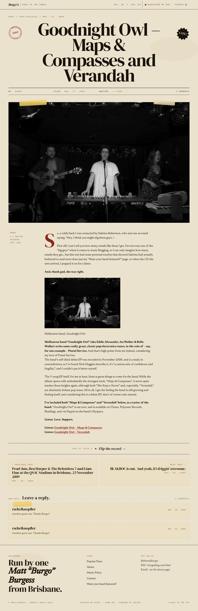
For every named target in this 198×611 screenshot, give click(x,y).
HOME (11, 17)
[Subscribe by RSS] (157, 4)
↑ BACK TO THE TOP (179, 602)
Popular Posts (94, 561)
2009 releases (28, 17)
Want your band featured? (101, 584)
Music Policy (94, 572)
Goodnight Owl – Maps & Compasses (78, 427)
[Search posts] (181, 4)
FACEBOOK (15, 240)
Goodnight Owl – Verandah (72, 432)
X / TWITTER (16, 236)
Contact (91, 578)
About (90, 567)
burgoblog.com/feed (159, 565)
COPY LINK (15, 243)
